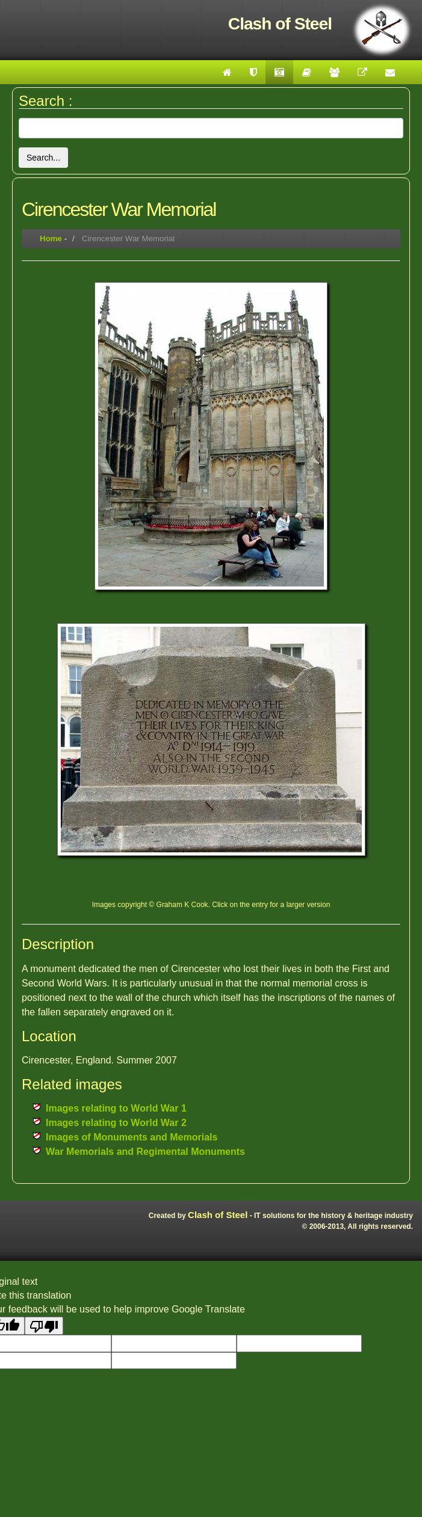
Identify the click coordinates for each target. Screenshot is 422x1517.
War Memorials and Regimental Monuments (145, 1151)
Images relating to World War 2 (116, 1123)
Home (51, 238)
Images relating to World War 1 (116, 1108)
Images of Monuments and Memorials (131, 1137)
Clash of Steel (217, 1215)
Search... (43, 157)
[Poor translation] (44, 1326)
